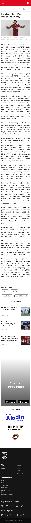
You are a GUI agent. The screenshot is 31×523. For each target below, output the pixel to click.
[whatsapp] (24, 9)
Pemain (5, 291)
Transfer (14, 291)
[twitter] (19, 9)
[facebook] (15, 9)
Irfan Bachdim (7, 296)
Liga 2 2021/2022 (21, 296)
